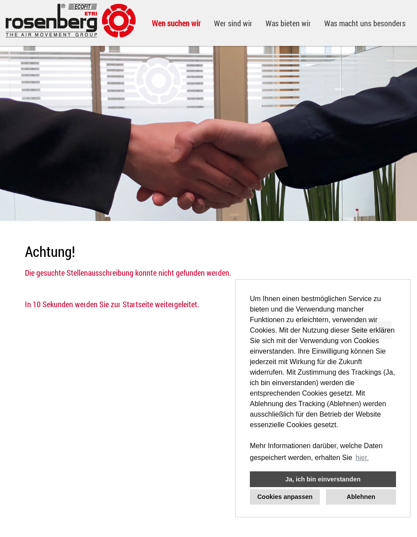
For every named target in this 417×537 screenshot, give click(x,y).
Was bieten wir (288, 23)
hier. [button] (362, 457)
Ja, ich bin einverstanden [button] (323, 479)
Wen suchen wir (176, 23)
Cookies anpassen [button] (284, 496)
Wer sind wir (233, 23)
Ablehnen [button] (361, 496)
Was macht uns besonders (365, 23)
